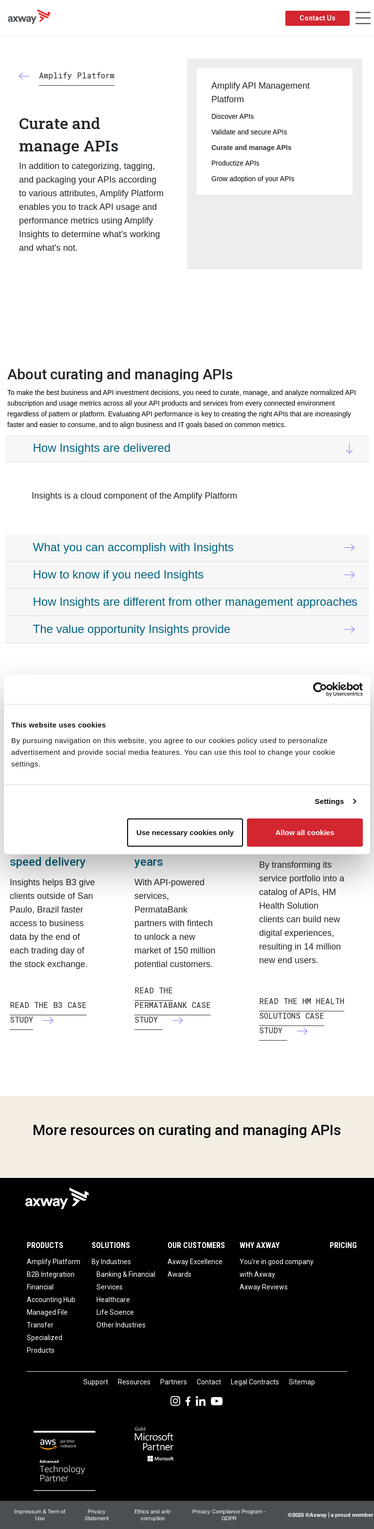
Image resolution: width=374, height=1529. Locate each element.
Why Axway (260, 1245)
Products (45, 1245)
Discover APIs (232, 116)
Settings (329, 801)
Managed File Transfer (47, 1318)
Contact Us (317, 18)
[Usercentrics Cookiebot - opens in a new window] (320, 689)
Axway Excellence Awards (195, 1268)
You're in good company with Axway (277, 1268)
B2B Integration (51, 1274)
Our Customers (196, 1245)
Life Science (115, 1312)
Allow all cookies (304, 832)
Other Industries (121, 1325)
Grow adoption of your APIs (252, 179)
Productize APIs (235, 163)
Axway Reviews (264, 1287)
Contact (209, 1382)
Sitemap (302, 1382)
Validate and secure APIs (249, 132)
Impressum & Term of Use (39, 1514)
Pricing (343, 1245)
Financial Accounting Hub (51, 1293)
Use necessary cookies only (185, 832)
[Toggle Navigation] (363, 18)
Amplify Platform (53, 1262)
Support (95, 1382)
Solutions (111, 1245)
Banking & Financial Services (125, 1280)
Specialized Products (44, 1344)
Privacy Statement (97, 1514)
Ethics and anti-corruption (152, 1514)
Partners (173, 1382)
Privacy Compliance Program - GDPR (228, 1514)
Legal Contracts (255, 1382)
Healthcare (113, 1300)
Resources (134, 1382)
